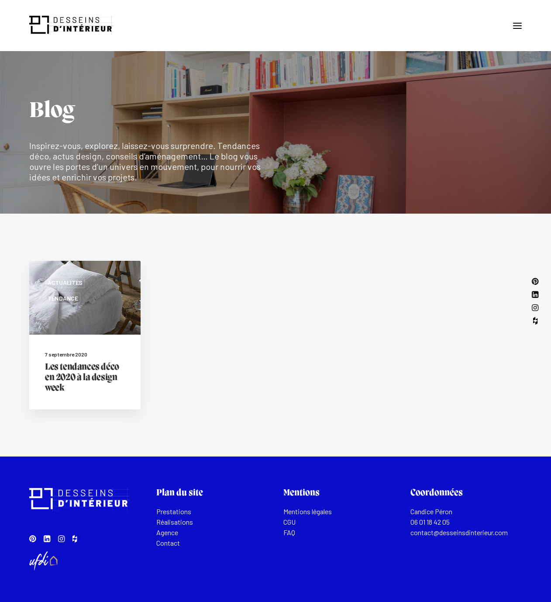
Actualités (65, 282)
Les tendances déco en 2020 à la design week (82, 378)
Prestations (173, 511)
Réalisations (174, 522)
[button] (517, 25)
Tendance (63, 298)
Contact (168, 543)
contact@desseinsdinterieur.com (459, 532)
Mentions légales (307, 511)
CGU (289, 522)
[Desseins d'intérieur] (71, 25)
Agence (167, 532)
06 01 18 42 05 (430, 522)
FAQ (289, 532)
